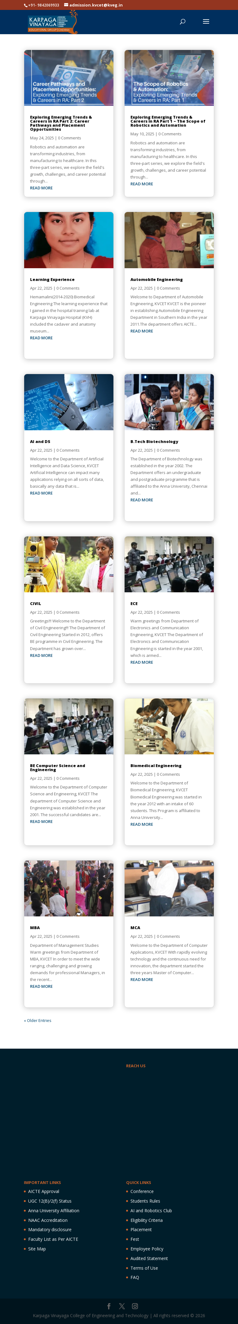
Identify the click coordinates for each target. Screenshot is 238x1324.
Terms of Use (144, 1268)
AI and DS (40, 441)
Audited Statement (149, 1258)
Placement (141, 1229)
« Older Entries (37, 1020)
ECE (134, 603)
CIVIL (35, 603)
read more (41, 188)
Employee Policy (146, 1249)
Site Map (37, 1249)
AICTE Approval (43, 1191)
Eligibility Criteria (146, 1220)
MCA (135, 927)
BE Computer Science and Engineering (57, 767)
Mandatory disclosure (50, 1229)
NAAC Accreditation (48, 1220)
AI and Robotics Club (151, 1210)
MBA (35, 927)
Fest (134, 1239)
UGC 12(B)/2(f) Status (50, 1201)
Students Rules (145, 1201)
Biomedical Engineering (156, 765)
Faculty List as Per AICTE (53, 1239)
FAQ (134, 1277)
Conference (142, 1191)
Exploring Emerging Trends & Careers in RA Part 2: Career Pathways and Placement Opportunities (61, 123)
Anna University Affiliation (53, 1210)
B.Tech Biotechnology (154, 441)
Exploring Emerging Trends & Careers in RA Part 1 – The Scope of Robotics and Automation (167, 121)
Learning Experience (52, 279)
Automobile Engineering (156, 279)
